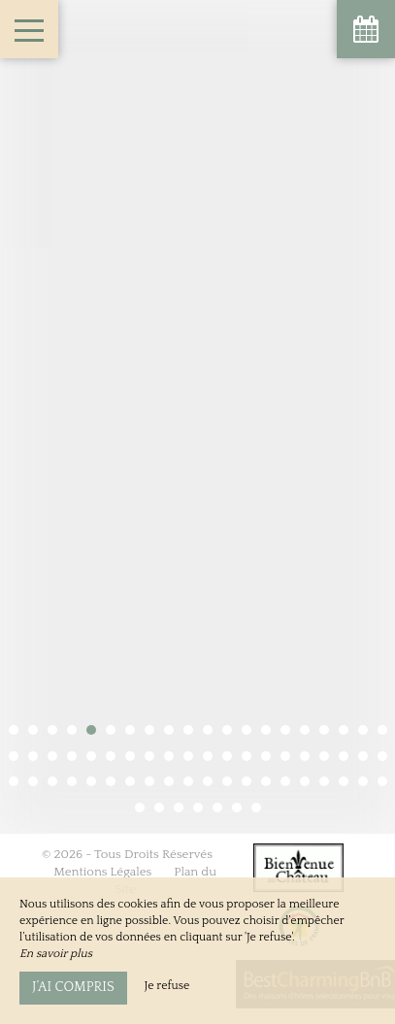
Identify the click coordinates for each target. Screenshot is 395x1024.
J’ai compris (73, 987)
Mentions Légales (102, 828)
